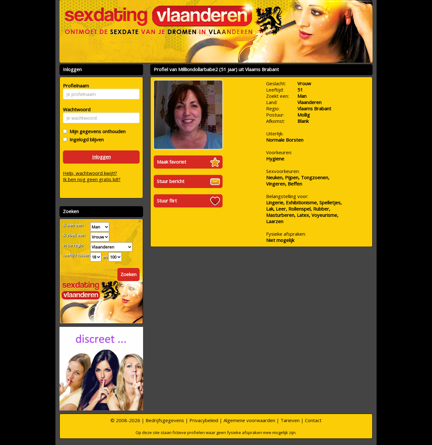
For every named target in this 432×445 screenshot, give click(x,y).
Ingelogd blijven (85, 139)
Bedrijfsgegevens (165, 420)
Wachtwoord (75, 109)
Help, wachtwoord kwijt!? (90, 173)
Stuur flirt (167, 200)
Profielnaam (75, 85)
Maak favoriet (171, 162)
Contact (313, 420)
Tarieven (290, 420)
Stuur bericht (170, 181)
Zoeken (128, 274)
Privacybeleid (203, 420)
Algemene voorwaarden (249, 420)
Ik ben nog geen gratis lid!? (92, 179)
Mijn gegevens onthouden (96, 131)
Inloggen (101, 157)
